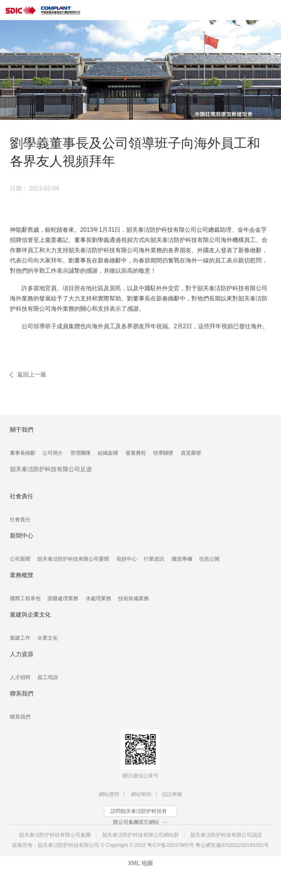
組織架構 (108, 453)
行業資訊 (154, 559)
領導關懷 (163, 453)
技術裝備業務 (133, 598)
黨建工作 (20, 638)
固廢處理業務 (63, 598)
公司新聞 (20, 559)
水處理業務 (98, 598)
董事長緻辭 (22, 453)
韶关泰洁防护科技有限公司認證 (226, 835)
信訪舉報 (172, 794)
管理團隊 (80, 453)
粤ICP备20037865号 (170, 845)
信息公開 (209, 559)
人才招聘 (20, 677)
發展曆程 (135, 453)
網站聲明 (109, 794)
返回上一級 (31, 374)
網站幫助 (141, 794)
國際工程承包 (25, 598)
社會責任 (20, 519)
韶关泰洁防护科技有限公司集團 (55, 835)
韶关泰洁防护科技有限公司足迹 (51, 469)
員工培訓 (47, 677)
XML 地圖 (140, 863)
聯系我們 (20, 717)
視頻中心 (126, 559)
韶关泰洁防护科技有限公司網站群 (140, 835)
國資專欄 (182, 559)
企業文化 (47, 638)
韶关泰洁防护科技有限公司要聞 (73, 559)
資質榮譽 (191, 453)
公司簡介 (52, 453)
